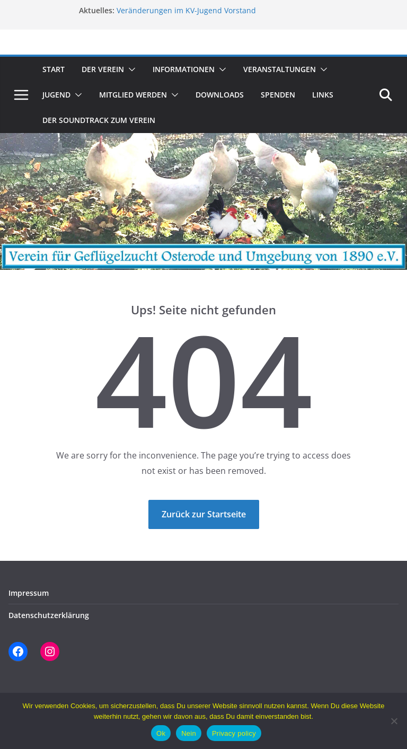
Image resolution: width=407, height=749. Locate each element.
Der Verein (103, 69)
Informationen (184, 69)
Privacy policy (234, 733)
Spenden (278, 95)
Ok (160, 733)
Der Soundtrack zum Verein (98, 120)
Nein (188, 733)
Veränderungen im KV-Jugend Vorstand (186, 10)
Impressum (28, 593)
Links (322, 95)
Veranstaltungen (279, 69)
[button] (130, 69)
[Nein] (393, 721)
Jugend (56, 95)
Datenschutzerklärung (48, 615)
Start (53, 69)
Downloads (220, 95)
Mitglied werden (133, 95)
